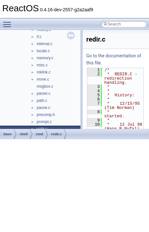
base (8, 134)
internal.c (44, 44)
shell (24, 134)
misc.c (42, 65)
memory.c (45, 58)
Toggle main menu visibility (8, 21)
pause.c (43, 107)
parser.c (44, 93)
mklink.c (44, 72)
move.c (43, 79)
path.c (42, 100)
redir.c (56, 134)
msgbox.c (45, 86)
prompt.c (44, 122)
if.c (39, 36)
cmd (39, 134)
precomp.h (46, 114)
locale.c (43, 51)
